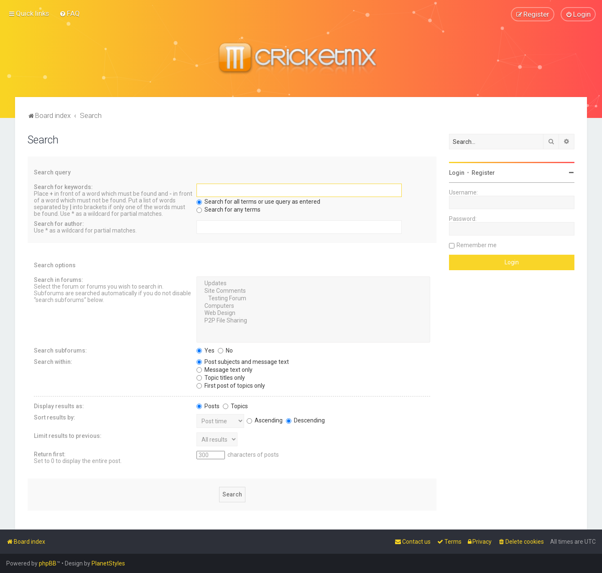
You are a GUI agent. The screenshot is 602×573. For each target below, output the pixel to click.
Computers (313, 306)
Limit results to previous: (68, 435)
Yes (205, 350)
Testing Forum (313, 298)
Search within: (53, 361)
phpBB (47, 563)
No (225, 350)
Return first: (50, 453)
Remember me (477, 244)
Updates (313, 283)
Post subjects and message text (242, 361)
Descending (305, 420)
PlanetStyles (108, 563)
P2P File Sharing (313, 320)
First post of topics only (230, 385)
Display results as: (59, 405)
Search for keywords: (63, 186)
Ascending (265, 420)
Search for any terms (228, 209)
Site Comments (313, 290)
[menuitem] (69, 13)
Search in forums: (58, 279)
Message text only (224, 369)
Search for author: (59, 223)
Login (456, 172)
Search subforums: (60, 350)
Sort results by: (54, 417)
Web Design (313, 313)
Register (483, 172)
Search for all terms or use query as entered (258, 201)
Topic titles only (220, 377)
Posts (207, 405)
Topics (235, 405)
